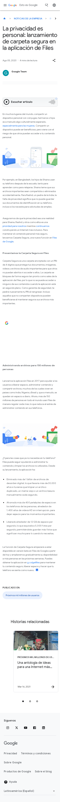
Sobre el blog (43, 771)
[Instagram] (8, 728)
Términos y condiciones (36, 753)
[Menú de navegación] (5, 5)
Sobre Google (13, 762)
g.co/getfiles (33, 562)
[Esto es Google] (4, 18)
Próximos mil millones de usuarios (22, 595)
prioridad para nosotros (14, 226)
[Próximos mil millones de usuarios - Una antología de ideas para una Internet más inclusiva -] (35, 661)
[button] (53, 60)
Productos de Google (17, 771)
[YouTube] (25, 728)
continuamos (42, 226)
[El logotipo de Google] (11, 743)
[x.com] (16, 728)
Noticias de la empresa (28, 18)
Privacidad (10, 753)
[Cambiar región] (30, 791)
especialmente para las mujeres (19, 125)
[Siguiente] (55, 18)
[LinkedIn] (43, 728)
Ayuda (10, 782)
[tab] (23, 701)
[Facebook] (34, 728)
